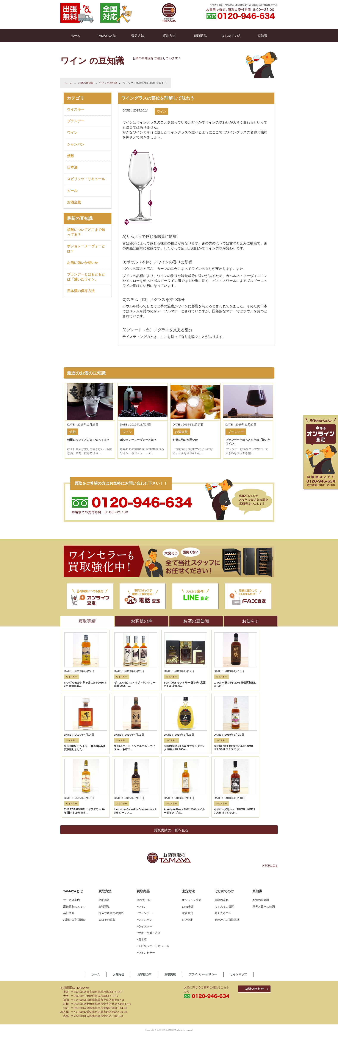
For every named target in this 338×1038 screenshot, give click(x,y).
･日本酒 (142, 864)
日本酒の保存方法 (81, 291)
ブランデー (75, 121)
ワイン (72, 133)
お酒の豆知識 (86, 83)
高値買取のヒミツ (74, 831)
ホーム (68, 83)
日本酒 (72, 167)
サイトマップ (238, 899)
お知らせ (118, 899)
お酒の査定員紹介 (74, 844)
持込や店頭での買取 (111, 837)
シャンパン (75, 144)
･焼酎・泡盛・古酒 (149, 857)
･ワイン (142, 831)
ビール (72, 190)
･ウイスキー (144, 851)
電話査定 (187, 837)
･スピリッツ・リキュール (153, 870)
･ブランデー (144, 837)
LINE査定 (188, 831)
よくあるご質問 (224, 831)
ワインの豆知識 (108, 83)
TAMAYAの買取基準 (226, 844)
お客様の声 (144, 899)
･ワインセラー (146, 877)
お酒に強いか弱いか (82, 263)
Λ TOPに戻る (270, 790)
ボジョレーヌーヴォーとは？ (86, 248)
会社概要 (68, 837)
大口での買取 (107, 844)
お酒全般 (74, 202)
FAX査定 (187, 844)
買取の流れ (221, 824)
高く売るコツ (222, 837)
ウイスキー (75, 109)
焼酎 (70, 156)
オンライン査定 (192, 824)
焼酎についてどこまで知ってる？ (86, 232)
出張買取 (104, 831)
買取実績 (170, 899)
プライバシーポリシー (203, 899)
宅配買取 (104, 824)
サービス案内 (71, 824)
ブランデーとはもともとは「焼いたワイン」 (86, 276)
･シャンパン (144, 844)
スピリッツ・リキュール (86, 179)
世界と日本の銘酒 (263, 831)
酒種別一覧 (144, 824)
